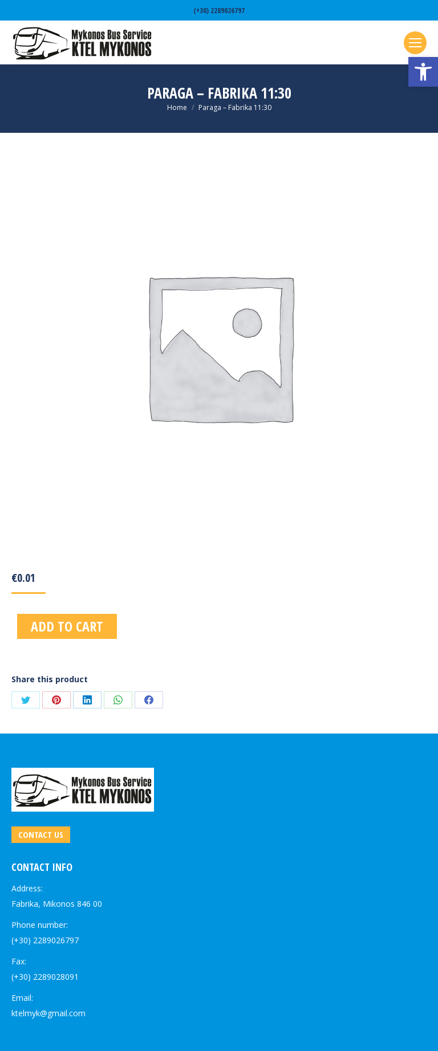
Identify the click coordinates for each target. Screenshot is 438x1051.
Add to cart (67, 626)
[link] (423, 72)
